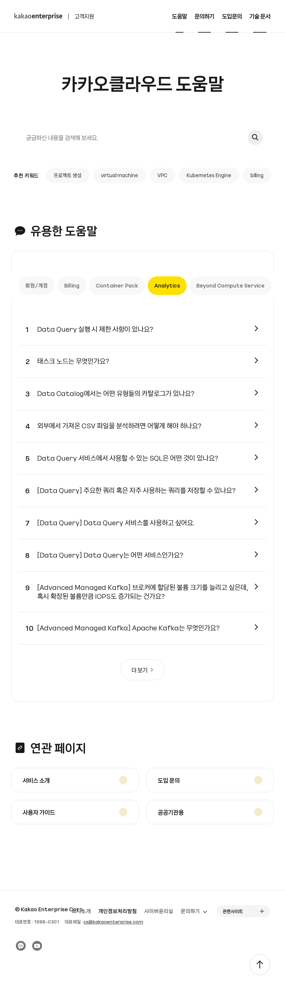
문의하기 (204, 16)
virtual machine (119, 176)
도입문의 (232, 16)
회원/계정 (37, 287)
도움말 (179, 16)
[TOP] (259, 964)
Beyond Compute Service (231, 287)
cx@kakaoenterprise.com (113, 921)
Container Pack (117, 287)
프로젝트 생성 (68, 176)
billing (257, 176)
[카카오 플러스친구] (21, 946)
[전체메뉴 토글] (273, 16)
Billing (72, 287)
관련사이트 (233, 911)
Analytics (167, 287)
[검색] (130, 137)
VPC (162, 176)
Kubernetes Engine (209, 176)
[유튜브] (37, 946)
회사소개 (81, 911)
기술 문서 (260, 16)
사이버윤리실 (158, 911)
